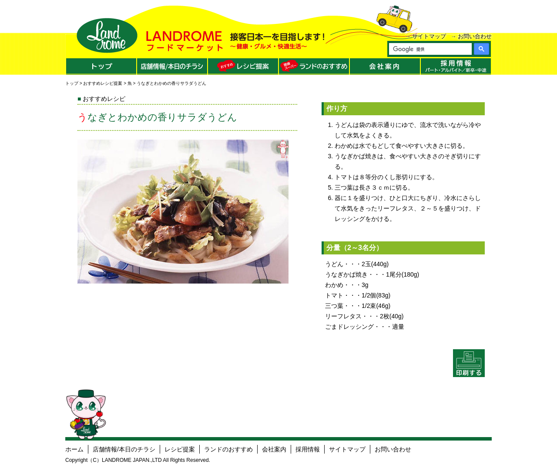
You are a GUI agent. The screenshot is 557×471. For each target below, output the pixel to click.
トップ (71, 83)
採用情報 (307, 449)
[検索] (430, 49)
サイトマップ (429, 36)
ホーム (74, 449)
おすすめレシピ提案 (102, 83)
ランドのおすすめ (228, 449)
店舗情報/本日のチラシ (124, 449)
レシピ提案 (179, 449)
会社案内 (274, 449)
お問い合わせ (475, 36)
